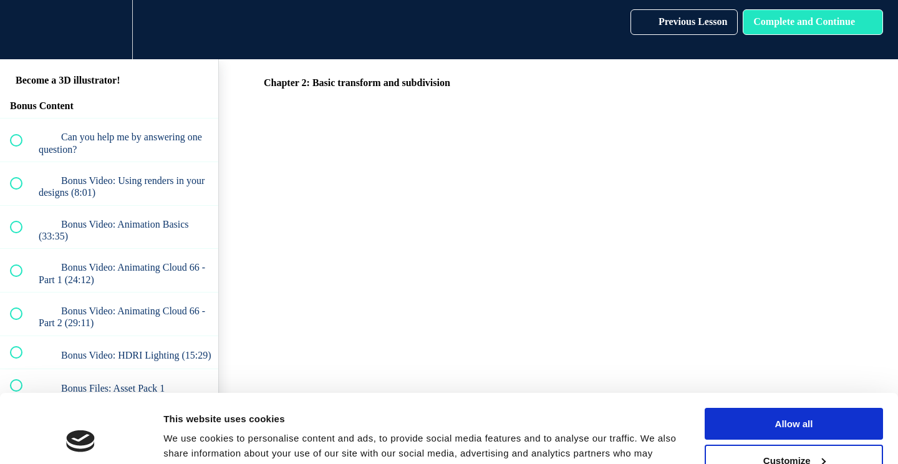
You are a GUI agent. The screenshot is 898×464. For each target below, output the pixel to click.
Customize (794, 397)
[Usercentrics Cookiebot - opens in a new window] (80, 439)
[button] (23, 29)
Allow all (794, 360)
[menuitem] (109, 29)
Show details (192, 439)
